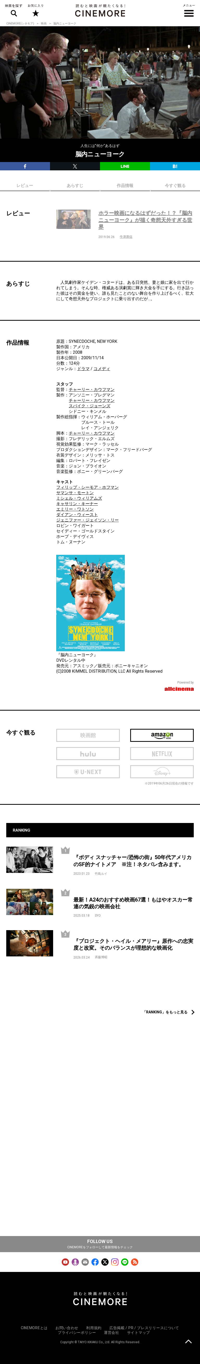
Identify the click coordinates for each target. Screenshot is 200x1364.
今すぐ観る (175, 185)
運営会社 (111, 1332)
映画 (44, 23)
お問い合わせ (66, 1328)
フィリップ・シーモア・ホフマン (87, 487)
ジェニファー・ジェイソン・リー (87, 520)
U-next (88, 771)
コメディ (101, 368)
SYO (98, 915)
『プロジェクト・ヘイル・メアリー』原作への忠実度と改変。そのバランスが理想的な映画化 (133, 944)
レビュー (24, 185)
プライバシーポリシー (77, 1332)
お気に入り (35, 10)
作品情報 (125, 185)
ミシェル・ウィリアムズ (79, 498)
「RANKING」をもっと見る (165, 1012)
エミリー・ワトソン (75, 509)
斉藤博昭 (101, 957)
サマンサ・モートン (75, 492)
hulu (88, 753)
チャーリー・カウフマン (92, 389)
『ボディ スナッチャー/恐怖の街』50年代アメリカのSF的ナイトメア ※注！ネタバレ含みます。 (132, 860)
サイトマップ (138, 1332)
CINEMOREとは (34, 1328)
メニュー (189, 10)
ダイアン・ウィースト (77, 514)
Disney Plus (162, 771)
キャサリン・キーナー (77, 503)
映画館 (88, 735)
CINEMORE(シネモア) (20, 23)
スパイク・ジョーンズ (89, 405)
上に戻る (188, 1342)
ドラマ (83, 368)
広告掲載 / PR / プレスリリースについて (144, 1328)
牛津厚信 (126, 237)
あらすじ (75, 185)
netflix (162, 753)
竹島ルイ (101, 874)
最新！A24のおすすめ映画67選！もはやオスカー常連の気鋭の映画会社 (133, 903)
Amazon (162, 735)
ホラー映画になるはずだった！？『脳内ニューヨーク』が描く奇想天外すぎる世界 (145, 220)
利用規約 (94, 1328)
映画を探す (13, 10)
